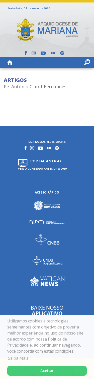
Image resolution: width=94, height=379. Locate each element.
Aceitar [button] (47, 370)
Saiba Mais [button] (18, 358)
